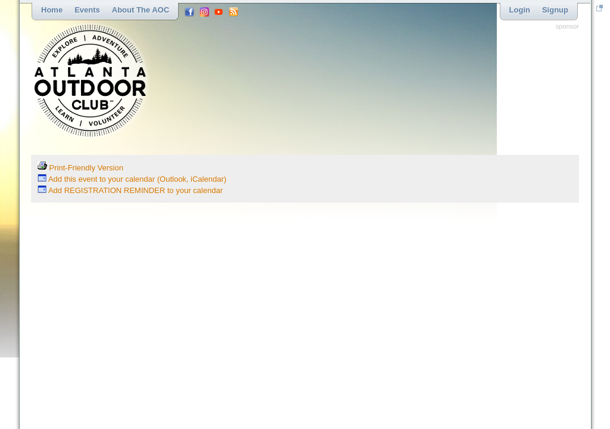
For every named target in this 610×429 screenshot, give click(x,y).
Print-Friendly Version (80, 167)
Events (87, 9)
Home (52, 9)
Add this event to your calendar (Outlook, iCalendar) (132, 179)
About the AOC (140, 9)
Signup (555, 9)
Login (519, 9)
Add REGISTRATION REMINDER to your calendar (130, 190)
